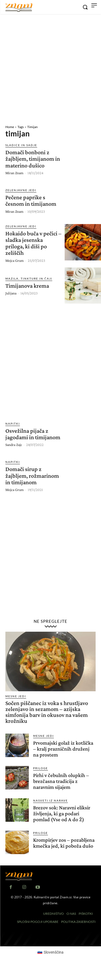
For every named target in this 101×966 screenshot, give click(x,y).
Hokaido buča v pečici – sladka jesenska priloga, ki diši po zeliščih (33, 243)
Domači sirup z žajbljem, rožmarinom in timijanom (32, 475)
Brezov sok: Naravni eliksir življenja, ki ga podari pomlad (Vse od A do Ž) (61, 813)
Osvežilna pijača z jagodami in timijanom (32, 434)
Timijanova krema (27, 285)
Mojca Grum (14, 260)
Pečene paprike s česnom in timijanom (30, 200)
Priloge (40, 768)
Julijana (10, 293)
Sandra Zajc (13, 444)
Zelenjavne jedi (20, 190)
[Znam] (18, 7)
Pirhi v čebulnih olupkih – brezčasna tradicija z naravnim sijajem (61, 781)
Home (9, 127)
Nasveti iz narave (50, 800)
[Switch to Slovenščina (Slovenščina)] (51, 951)
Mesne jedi (15, 696)
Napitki (12, 423)
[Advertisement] (50, 68)
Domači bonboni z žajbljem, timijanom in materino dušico (32, 159)
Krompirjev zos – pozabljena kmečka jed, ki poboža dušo (64, 843)
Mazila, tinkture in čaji (28, 278)
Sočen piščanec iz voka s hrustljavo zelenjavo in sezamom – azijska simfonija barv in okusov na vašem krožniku (46, 712)
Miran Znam (14, 173)
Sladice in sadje (21, 145)
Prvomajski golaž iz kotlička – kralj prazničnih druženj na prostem (63, 749)
